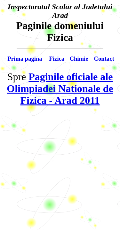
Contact (104, 58)
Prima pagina (24, 58)
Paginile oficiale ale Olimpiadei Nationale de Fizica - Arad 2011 (60, 88)
